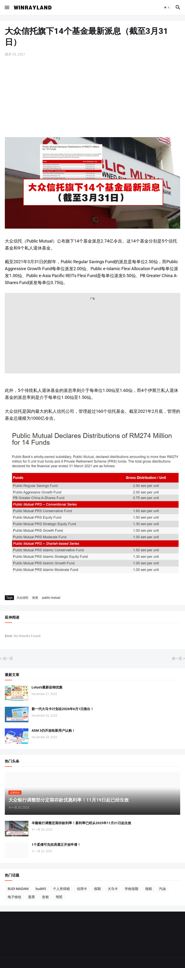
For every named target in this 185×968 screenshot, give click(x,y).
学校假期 (131, 889)
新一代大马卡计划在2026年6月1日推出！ (63, 709)
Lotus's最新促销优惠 (47, 687)
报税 (148, 889)
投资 (35, 597)
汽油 (162, 889)
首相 (45, 897)
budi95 (41, 889)
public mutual (51, 597)
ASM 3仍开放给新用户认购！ (53, 730)
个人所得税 (61, 889)
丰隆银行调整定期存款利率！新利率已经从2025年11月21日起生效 (81, 823)
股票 (31, 897)
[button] (6, 7)
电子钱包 (14, 897)
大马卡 (113, 889)
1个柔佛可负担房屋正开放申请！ (56, 844)
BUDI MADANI (18, 889)
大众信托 (22, 597)
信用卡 (82, 889)
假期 (97, 889)
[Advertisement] (92, 97)
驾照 (59, 897)
